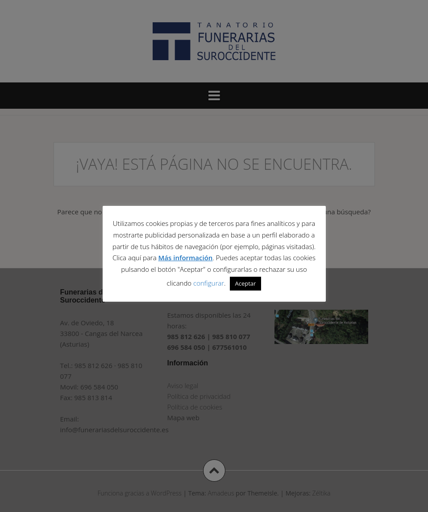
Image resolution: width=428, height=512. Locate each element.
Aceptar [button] (245, 283)
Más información (185, 257)
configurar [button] (208, 283)
